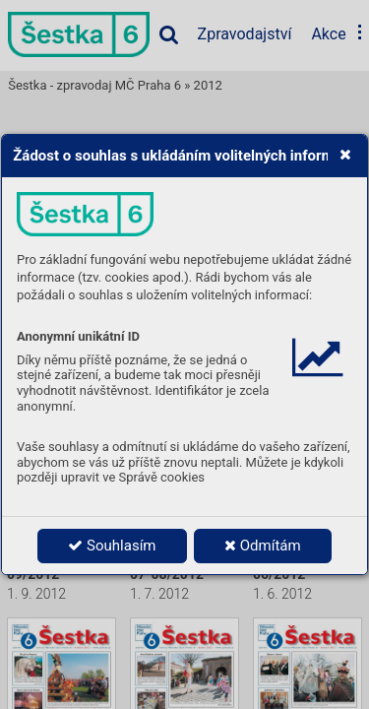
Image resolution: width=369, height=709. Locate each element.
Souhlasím (111, 545)
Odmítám (262, 545)
